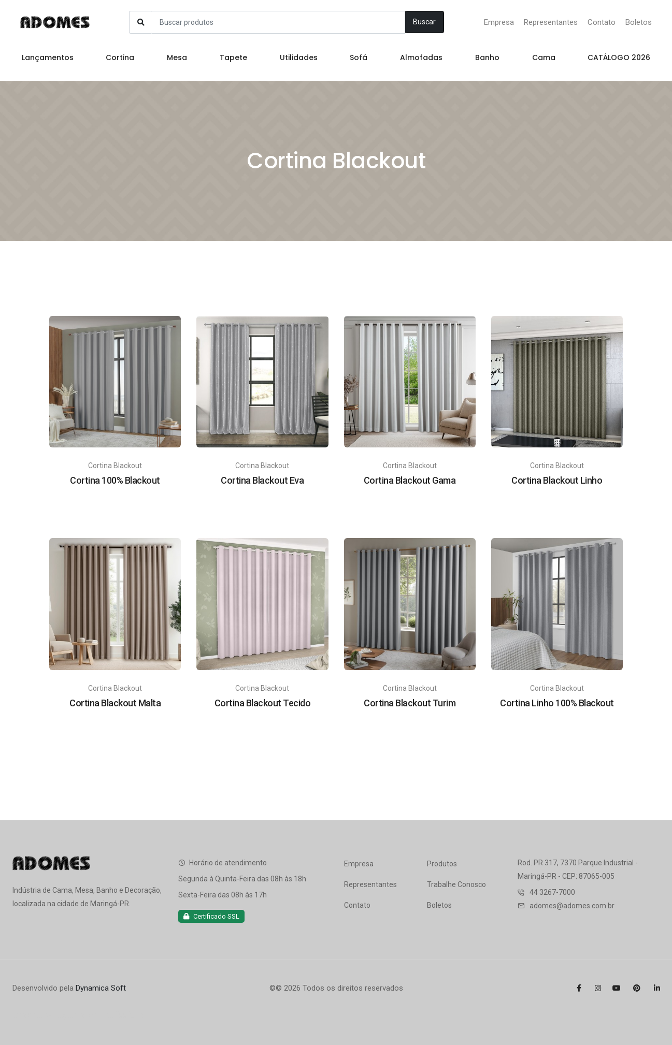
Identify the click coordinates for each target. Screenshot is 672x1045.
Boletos (638, 22)
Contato (602, 22)
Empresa (499, 22)
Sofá (358, 57)
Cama (543, 57)
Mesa (177, 57)
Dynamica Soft (101, 988)
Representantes (551, 22)
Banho (487, 57)
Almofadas (421, 57)
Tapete (233, 57)
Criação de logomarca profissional (79, 1015)
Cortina (120, 57)
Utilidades (299, 57)
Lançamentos (48, 57)
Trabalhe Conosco (456, 884)
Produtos (442, 864)
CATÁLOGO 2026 (619, 57)
